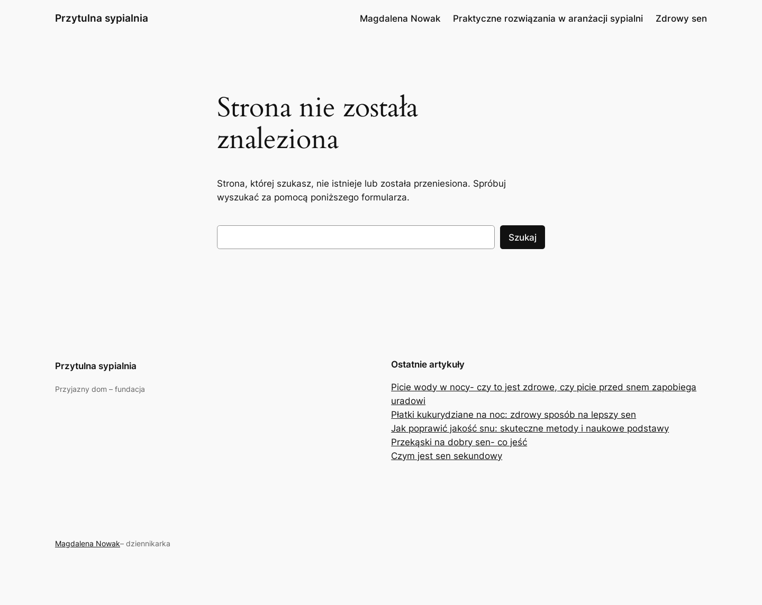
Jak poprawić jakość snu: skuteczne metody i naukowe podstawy (530, 428)
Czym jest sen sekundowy (446, 456)
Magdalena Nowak (87, 543)
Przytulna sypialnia (101, 18)
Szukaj (523, 237)
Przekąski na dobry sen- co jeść (459, 442)
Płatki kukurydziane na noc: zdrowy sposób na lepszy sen (513, 414)
